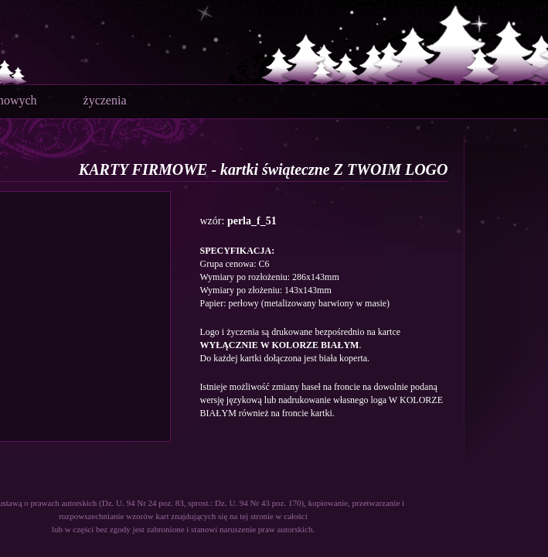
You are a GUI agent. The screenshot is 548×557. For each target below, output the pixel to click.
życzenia (105, 100)
